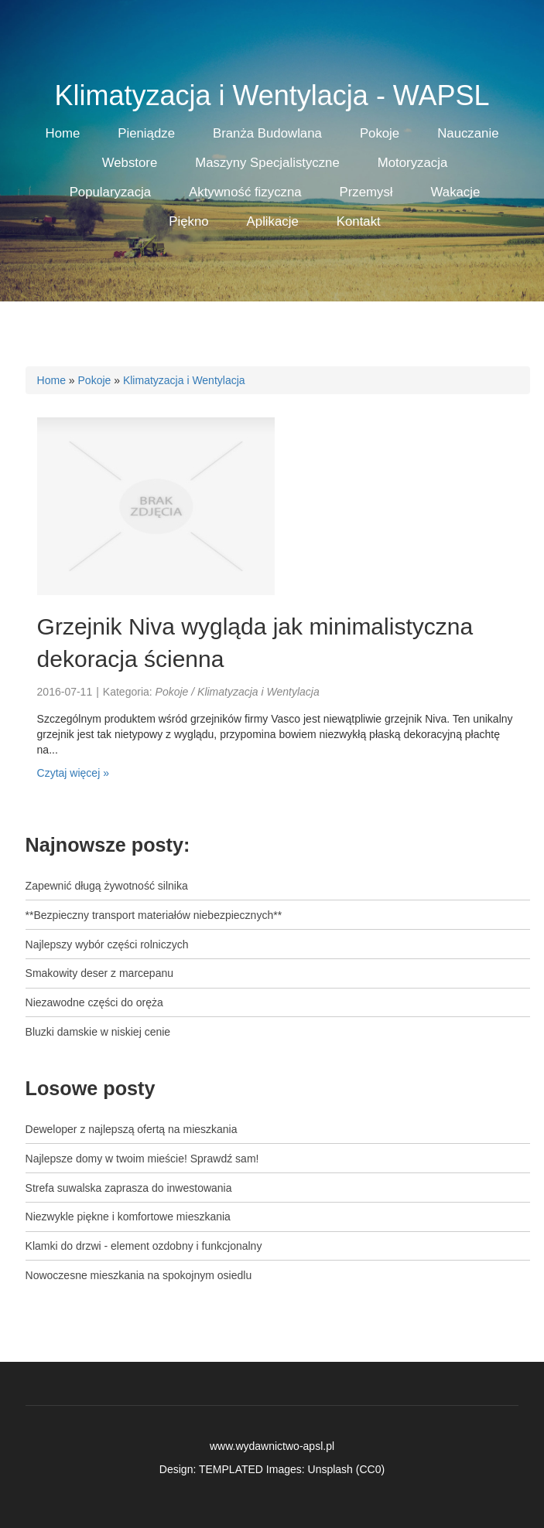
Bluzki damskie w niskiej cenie (98, 1032)
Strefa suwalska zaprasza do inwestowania (129, 1188)
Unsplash (330, 1469)
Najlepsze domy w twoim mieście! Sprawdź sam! (142, 1158)
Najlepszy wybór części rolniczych (107, 944)
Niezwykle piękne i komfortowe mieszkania (128, 1216)
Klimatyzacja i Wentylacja (184, 380)
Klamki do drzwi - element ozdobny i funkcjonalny (144, 1246)
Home (51, 380)
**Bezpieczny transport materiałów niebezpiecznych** (154, 915)
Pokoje (94, 380)
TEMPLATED (231, 1469)
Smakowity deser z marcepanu (99, 973)
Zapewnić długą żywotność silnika (107, 886)
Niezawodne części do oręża (94, 1002)
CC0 (370, 1469)
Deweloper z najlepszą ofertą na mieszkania (132, 1129)
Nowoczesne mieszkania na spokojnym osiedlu (139, 1275)
